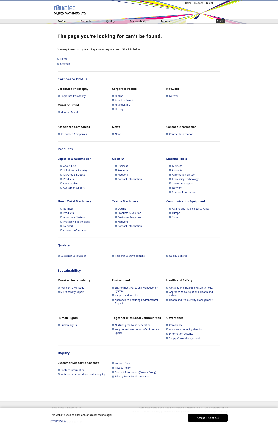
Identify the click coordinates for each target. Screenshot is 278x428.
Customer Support (182, 183)
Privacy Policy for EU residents (132, 376)
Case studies (70, 183)
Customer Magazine (129, 217)
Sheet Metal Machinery (74, 201)
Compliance (176, 325)
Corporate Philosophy (73, 96)
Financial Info (122, 104)
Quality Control (178, 255)
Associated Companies (73, 134)
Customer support (74, 187)
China (175, 217)
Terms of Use (122, 363)
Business (123, 166)
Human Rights (68, 325)
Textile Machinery (125, 201)
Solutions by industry (75, 170)
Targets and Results (126, 295)
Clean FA (118, 159)
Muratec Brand (69, 112)
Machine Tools (176, 159)
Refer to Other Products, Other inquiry (82, 374)
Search (220, 20)
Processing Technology (185, 179)
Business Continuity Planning (185, 329)
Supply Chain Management (184, 338)
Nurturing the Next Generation (133, 325)
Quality (110, 21)
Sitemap (65, 63)
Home (188, 2)
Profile (62, 21)
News (118, 134)
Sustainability (138, 21)
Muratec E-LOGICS (74, 174)
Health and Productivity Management (191, 300)
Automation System (183, 174)
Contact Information (181, 134)
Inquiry (165, 21)
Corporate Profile (73, 79)
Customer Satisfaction (73, 255)
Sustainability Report (72, 292)
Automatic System (74, 217)
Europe (176, 213)
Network (174, 96)
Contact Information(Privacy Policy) (135, 372)
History (119, 109)
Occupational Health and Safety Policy (191, 287)
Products (85, 21)
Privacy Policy (122, 367)
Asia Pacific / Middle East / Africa (191, 208)
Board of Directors (126, 100)
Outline (119, 96)
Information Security (181, 333)
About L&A (69, 166)
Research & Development (130, 255)
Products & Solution (129, 213)
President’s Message (72, 287)
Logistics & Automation (74, 159)
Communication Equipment (185, 201)
